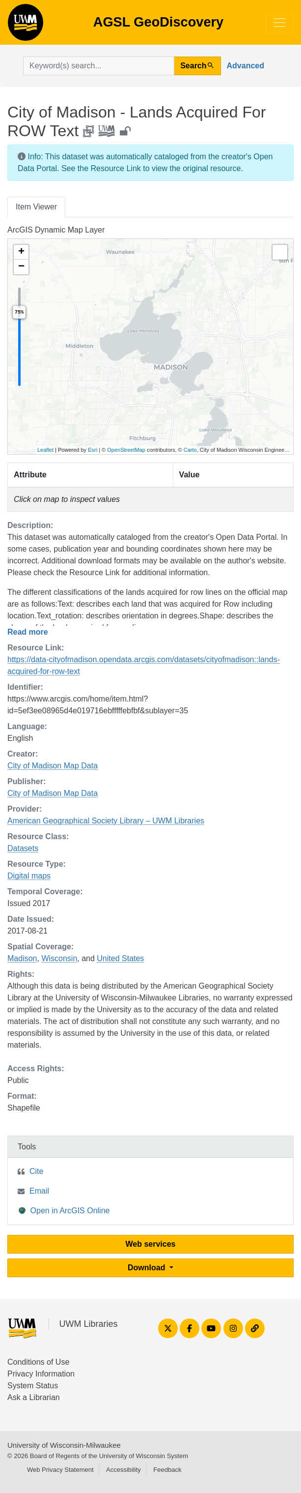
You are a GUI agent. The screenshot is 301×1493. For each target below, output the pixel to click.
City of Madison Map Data (52, 765)
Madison (22, 958)
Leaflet (45, 450)
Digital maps (29, 876)
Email (39, 1191)
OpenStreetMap (126, 450)
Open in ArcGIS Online (64, 1210)
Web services (151, 1244)
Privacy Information (41, 1374)
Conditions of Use (38, 1362)
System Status (32, 1385)
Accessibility (123, 1469)
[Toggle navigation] (279, 22)
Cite (36, 1171)
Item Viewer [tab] (36, 207)
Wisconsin (59, 958)
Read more (27, 632)
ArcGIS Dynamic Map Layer (56, 230)
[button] (21, 252)
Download (147, 1267)
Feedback (167, 1469)
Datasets (22, 848)
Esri (92, 450)
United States (120, 958)
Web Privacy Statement (60, 1469)
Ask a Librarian (33, 1397)
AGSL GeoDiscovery (25, 25)
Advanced (245, 65)
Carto (190, 450)
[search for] (98, 66)
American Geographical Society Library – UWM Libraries (105, 821)
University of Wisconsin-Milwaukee (64, 1445)
